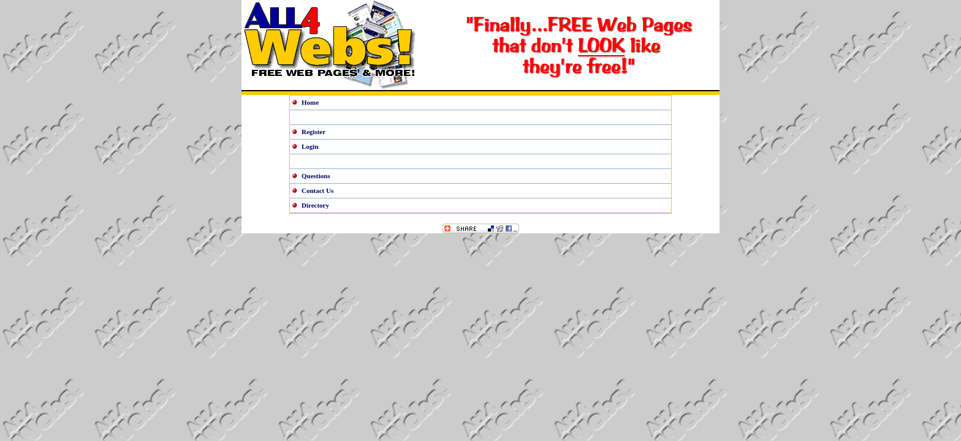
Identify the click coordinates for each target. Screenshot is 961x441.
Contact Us (317, 190)
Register (313, 131)
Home (310, 102)
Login (310, 146)
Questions (316, 175)
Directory (315, 205)
